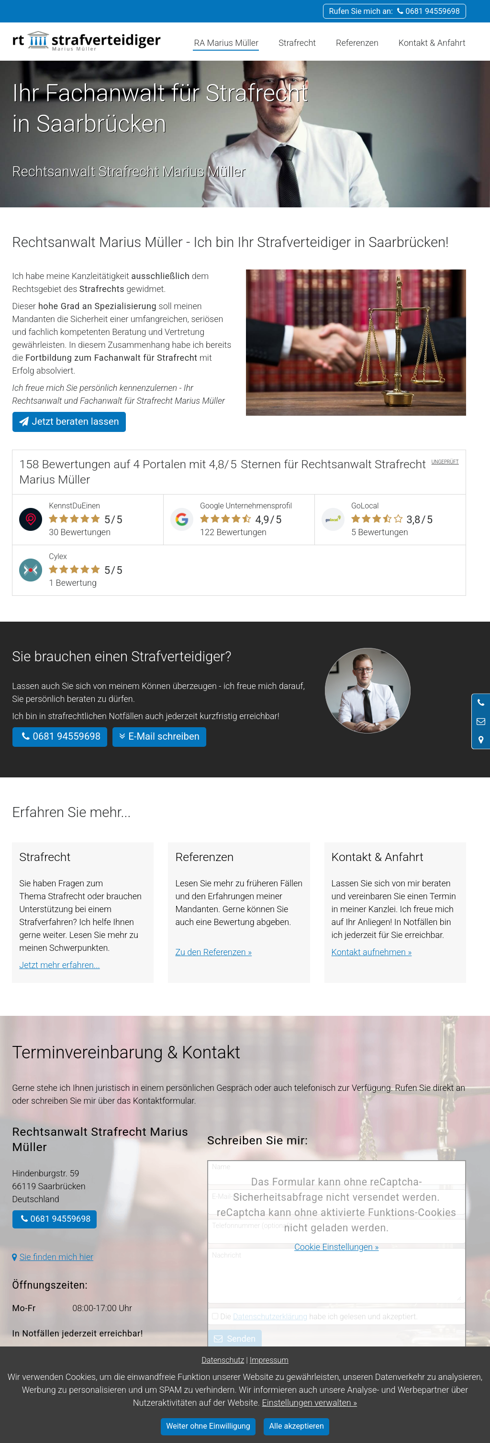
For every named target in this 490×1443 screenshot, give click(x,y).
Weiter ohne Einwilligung (208, 1426)
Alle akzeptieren (296, 1426)
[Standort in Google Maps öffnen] (481, 740)
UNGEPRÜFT (445, 461)
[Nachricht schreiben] (481, 721)
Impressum (269, 1360)
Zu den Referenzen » (213, 952)
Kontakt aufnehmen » (372, 952)
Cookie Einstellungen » (336, 1247)
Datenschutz (222, 1360)
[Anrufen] (481, 703)
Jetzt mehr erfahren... (59, 965)
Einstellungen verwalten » (309, 1403)
